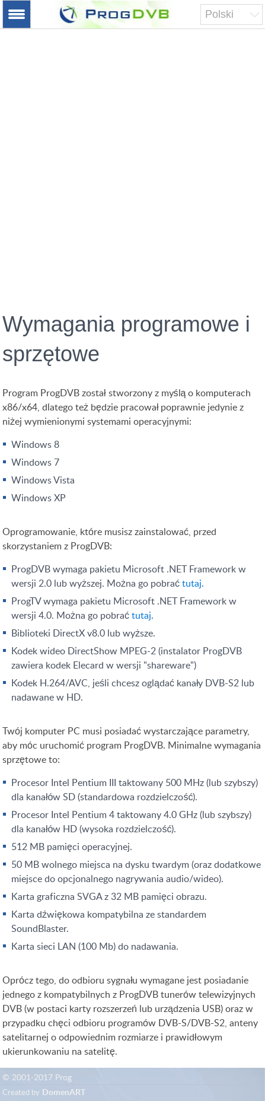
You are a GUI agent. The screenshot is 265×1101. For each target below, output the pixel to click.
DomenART (63, 1093)
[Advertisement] (132, 175)
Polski (219, 14)
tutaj (192, 583)
